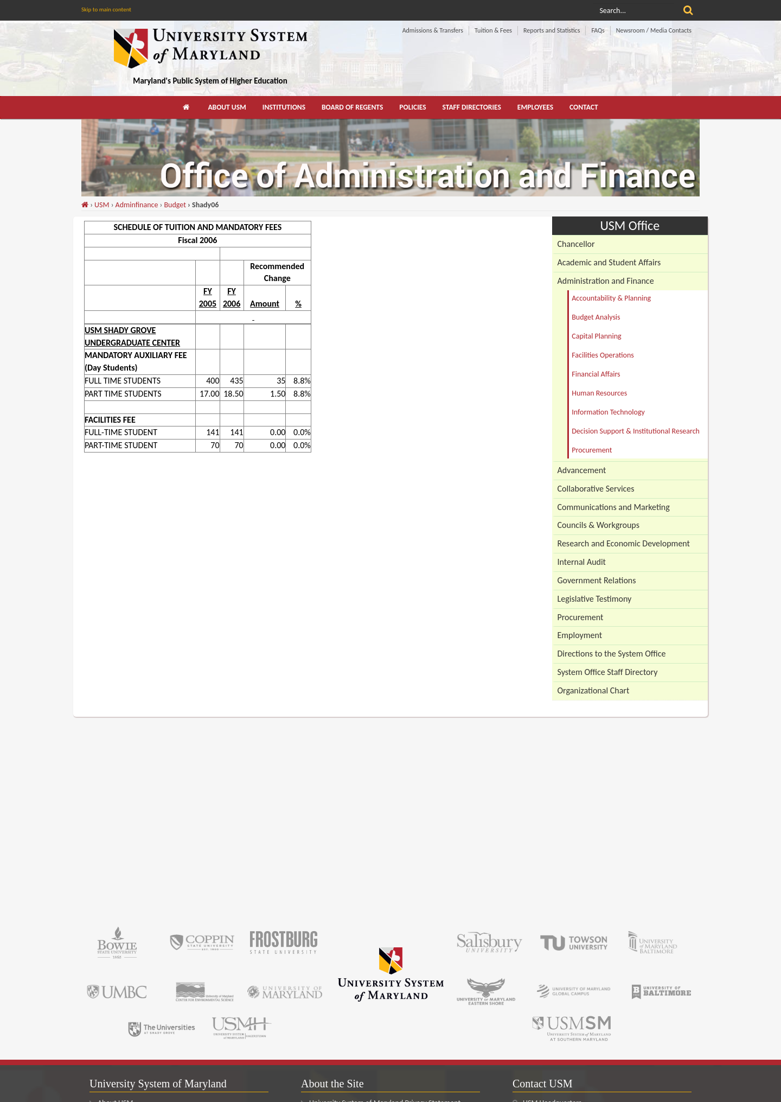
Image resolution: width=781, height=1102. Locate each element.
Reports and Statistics (551, 30)
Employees (535, 107)
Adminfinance (137, 204)
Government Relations (597, 580)
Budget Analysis (596, 317)
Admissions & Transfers (432, 30)
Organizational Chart (594, 690)
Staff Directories (472, 107)
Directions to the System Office (612, 653)
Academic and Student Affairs (609, 262)
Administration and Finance (606, 281)
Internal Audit (582, 562)
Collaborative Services (596, 488)
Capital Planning (596, 336)
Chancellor (576, 244)
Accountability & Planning (611, 298)
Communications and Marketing (614, 507)
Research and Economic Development (624, 543)
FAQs (597, 30)
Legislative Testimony (595, 599)
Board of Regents (352, 107)
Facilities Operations (603, 355)
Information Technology (608, 412)
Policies (412, 107)
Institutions (284, 107)
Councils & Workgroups (598, 525)
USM (101, 204)
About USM (227, 107)
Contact (583, 107)
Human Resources (599, 393)
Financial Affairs (596, 374)
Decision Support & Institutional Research (636, 431)
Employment (580, 635)
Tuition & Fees (493, 30)
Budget (174, 204)
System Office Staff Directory (608, 672)
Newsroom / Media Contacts (654, 30)
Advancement (582, 470)
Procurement (592, 450)
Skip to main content (106, 9)
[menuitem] (187, 107)
